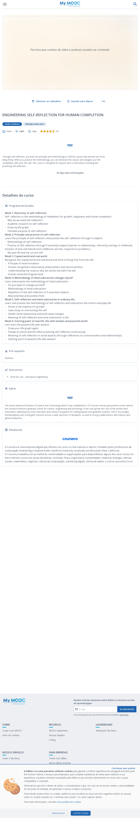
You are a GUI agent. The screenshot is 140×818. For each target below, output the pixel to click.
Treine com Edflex (58, 758)
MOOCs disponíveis (58, 730)
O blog (52, 739)
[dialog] (70, 791)
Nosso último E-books (60, 763)
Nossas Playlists (57, 735)
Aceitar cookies (80, 813)
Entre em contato (10, 735)
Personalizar (58, 813)
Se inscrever (127, 709)
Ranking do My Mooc (106, 730)
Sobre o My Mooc (11, 758)
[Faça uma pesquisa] (135, 4)
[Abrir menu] (4, 4)
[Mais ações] (103, 101)
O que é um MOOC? (12, 730)
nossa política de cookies (69, 801)
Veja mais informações (70, 172)
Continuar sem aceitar (123, 768)
